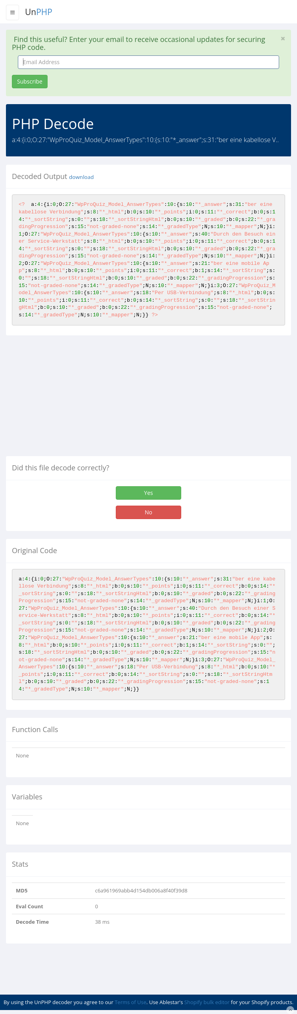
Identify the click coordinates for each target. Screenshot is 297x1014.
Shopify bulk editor (207, 1002)
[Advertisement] (72, 398)
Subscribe (29, 81)
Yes (148, 493)
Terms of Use (130, 1002)
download (81, 177)
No (148, 512)
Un (38, 11)
